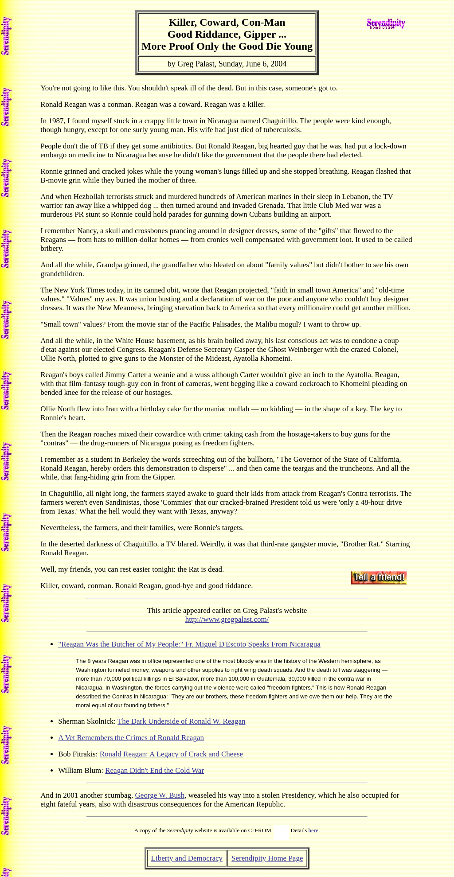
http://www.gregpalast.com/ (227, 619)
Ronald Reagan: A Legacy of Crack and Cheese (171, 754)
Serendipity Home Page (267, 858)
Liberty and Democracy (187, 858)
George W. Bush (160, 795)
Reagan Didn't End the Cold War (154, 770)
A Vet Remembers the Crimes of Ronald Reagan (131, 737)
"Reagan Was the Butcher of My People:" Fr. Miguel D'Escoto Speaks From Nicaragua (189, 644)
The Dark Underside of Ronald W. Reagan (181, 721)
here (313, 830)
